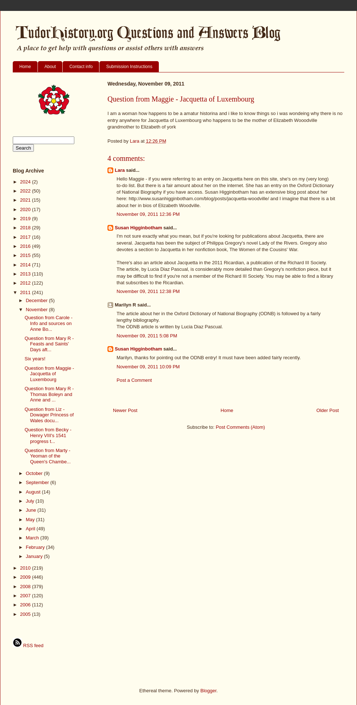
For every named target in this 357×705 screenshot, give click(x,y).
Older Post (328, 410)
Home (25, 66)
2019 (26, 218)
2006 (26, 604)
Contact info (81, 66)
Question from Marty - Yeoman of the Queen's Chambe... (47, 456)
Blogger (208, 690)
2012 (26, 283)
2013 (26, 274)
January (35, 556)
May (31, 519)
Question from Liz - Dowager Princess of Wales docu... (49, 415)
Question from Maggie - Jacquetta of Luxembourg (49, 373)
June (32, 510)
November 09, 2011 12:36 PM (148, 214)
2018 (26, 227)
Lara (120, 170)
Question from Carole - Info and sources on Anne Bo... (48, 323)
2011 (26, 292)
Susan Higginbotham (138, 227)
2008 (26, 586)
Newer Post (125, 410)
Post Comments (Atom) (240, 427)
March (33, 537)
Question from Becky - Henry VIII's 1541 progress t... (47, 435)
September (38, 482)
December (37, 300)
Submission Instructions (129, 66)
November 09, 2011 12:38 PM (148, 291)
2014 (26, 265)
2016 (26, 246)
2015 (26, 255)
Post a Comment (134, 380)
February (36, 547)
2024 (26, 182)
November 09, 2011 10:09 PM (148, 366)
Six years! (34, 358)
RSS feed (28, 645)
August (34, 492)
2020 (26, 209)
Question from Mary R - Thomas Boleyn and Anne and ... (49, 394)
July (31, 501)
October (35, 473)
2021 (26, 200)
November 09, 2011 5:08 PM (147, 335)
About (50, 66)
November (37, 309)
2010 (26, 568)
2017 (26, 237)
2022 (26, 191)
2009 (26, 577)
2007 (26, 595)
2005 (26, 614)
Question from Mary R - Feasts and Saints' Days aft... (49, 344)
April (31, 528)
